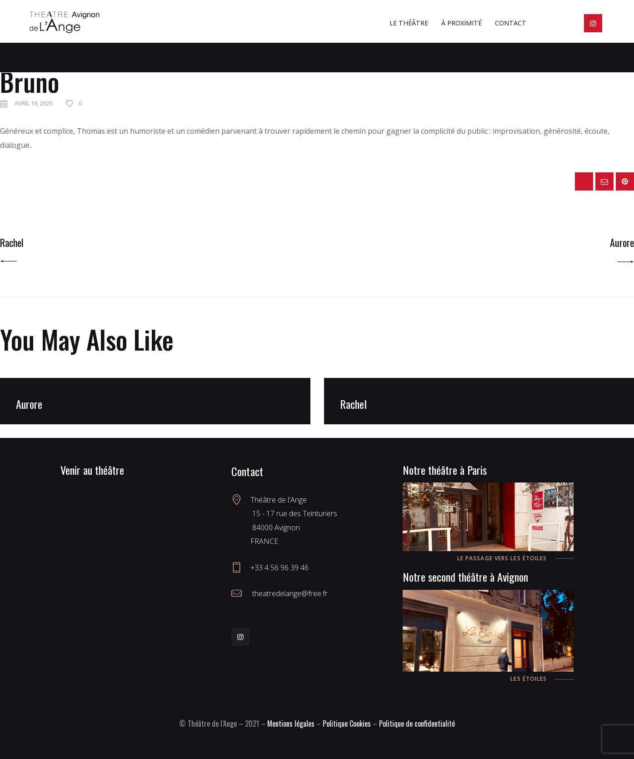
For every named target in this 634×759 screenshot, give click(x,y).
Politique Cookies (347, 723)
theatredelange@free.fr (289, 593)
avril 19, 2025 (34, 103)
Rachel (353, 404)
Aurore (29, 404)
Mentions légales (291, 723)
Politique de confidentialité (417, 723)
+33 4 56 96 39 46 (279, 568)
